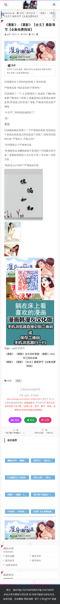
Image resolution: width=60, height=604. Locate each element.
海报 (15, 419)
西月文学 (36, 554)
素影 (18, 380)
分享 (45, 420)
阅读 (31, 419)
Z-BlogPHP (45, 598)
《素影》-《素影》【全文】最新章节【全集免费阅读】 (30, 15)
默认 (33, 34)
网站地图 (28, 598)
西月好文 (30, 13)
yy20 (9, 34)
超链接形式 (29, 402)
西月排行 (36, 559)
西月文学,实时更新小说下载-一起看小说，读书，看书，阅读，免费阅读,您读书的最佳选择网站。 (30, 406)
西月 (8, 589)
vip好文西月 (11, 563)
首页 (22, 13)
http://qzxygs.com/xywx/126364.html (24, 399)
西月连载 (9, 554)
